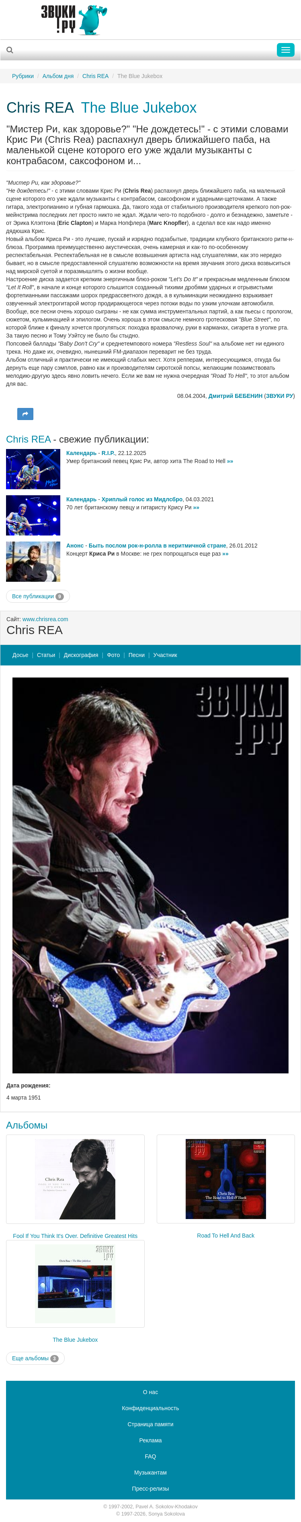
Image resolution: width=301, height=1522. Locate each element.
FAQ (150, 1456)
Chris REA (95, 76)
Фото (113, 655)
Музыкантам (150, 1472)
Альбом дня (58, 76)
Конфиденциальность (150, 1408)
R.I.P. (108, 453)
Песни (137, 655)
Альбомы (26, 1125)
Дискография (81, 655)
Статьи (46, 655)
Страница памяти (150, 1424)
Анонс (75, 545)
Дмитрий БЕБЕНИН (236, 396)
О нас (150, 1392)
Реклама (150, 1440)
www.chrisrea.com (45, 619)
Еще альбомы (35, 1358)
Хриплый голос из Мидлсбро (142, 499)
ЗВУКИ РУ (279, 396)
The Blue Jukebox (139, 107)
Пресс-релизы (150, 1488)
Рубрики (23, 76)
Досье (20, 655)
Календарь (81, 453)
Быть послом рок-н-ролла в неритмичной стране (157, 545)
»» (230, 461)
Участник (165, 655)
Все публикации (38, 596)
